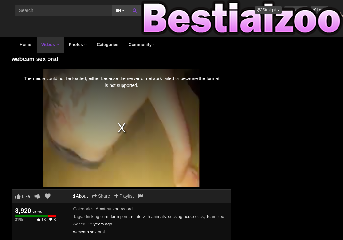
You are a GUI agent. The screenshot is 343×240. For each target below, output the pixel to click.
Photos (78, 44)
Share (101, 196)
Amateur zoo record (114, 208)
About (80, 196)
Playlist (124, 196)
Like (22, 196)
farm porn (120, 216)
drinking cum (96, 216)
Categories (107, 44)
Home (25, 44)
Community (142, 44)
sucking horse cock (186, 216)
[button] (268, 10)
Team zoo (215, 216)
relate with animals (148, 216)
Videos (50, 44)
